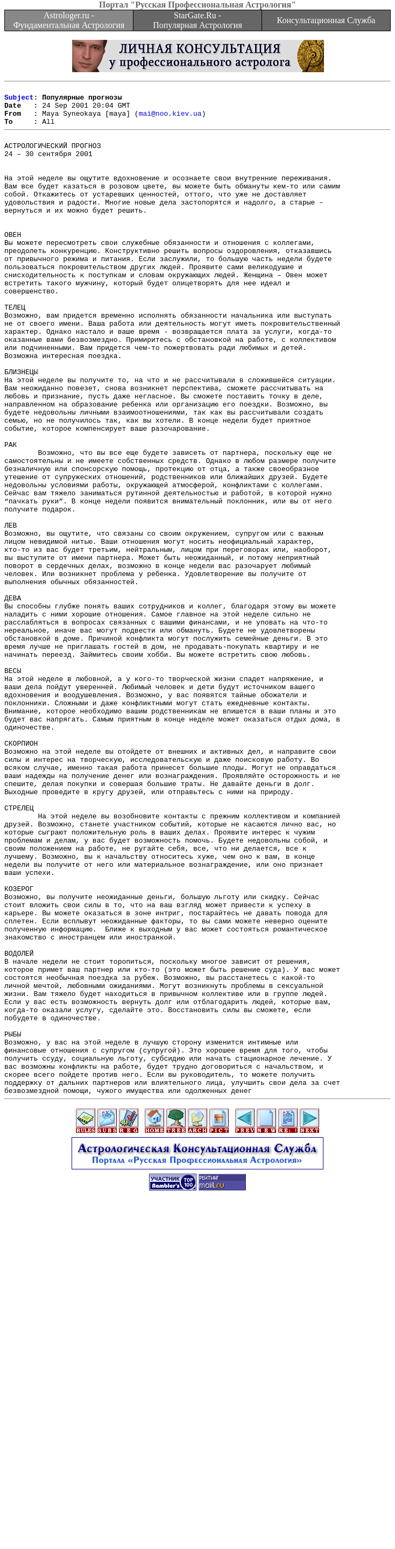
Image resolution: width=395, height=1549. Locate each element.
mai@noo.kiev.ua (170, 119)
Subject (19, 100)
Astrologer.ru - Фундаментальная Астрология (69, 20)
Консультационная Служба (326, 20)
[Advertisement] (199, 1473)
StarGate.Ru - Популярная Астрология (197, 20)
